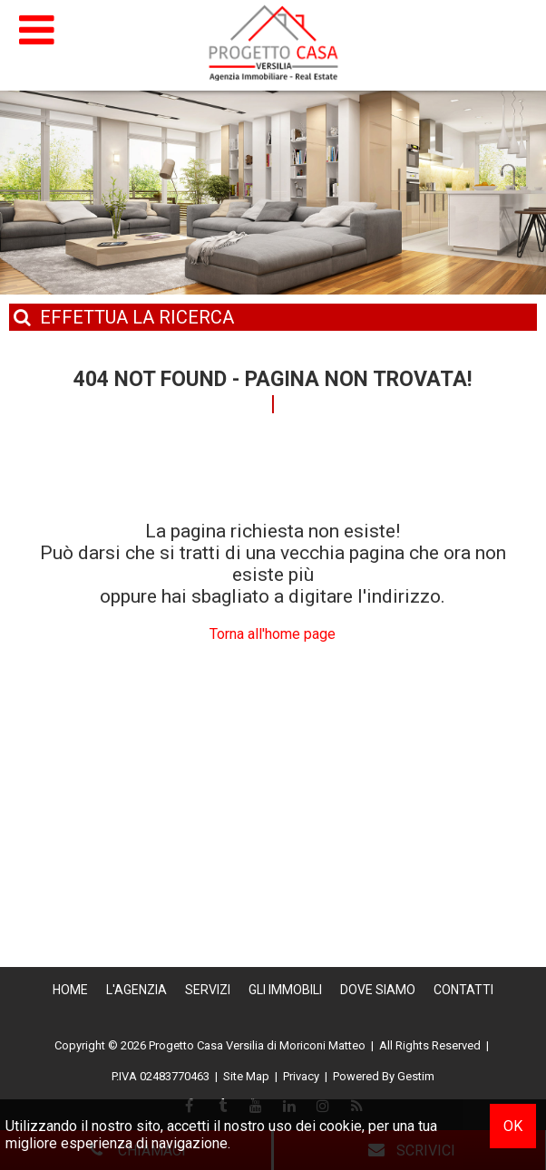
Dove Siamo (377, 989)
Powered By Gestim (383, 1076)
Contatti (463, 989)
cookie (340, 1126)
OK (512, 1126)
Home (70, 989)
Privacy (301, 1076)
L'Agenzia (136, 989)
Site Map (246, 1076)
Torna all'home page (273, 634)
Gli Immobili (285, 989)
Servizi (207, 989)
